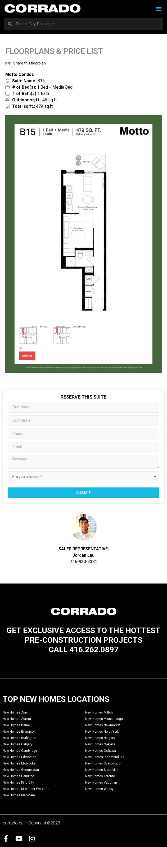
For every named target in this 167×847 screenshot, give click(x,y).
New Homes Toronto (100, 776)
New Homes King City (18, 782)
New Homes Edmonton (19, 757)
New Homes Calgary (17, 744)
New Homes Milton (99, 712)
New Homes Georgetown (21, 770)
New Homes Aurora (17, 719)
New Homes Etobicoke (19, 763)
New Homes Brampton (19, 731)
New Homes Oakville (100, 744)
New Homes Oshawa (100, 751)
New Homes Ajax (15, 712)
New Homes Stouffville (101, 770)
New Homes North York (102, 731)
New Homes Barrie (16, 725)
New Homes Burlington (19, 738)
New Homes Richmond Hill (104, 757)
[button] (158, 8)
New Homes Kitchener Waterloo (26, 789)
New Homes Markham (19, 795)
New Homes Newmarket (102, 725)
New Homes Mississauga (104, 719)
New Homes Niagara (100, 738)
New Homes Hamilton (18, 776)
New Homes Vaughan (101, 782)
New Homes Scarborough (103, 763)
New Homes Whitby (99, 789)
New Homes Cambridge (20, 751)
